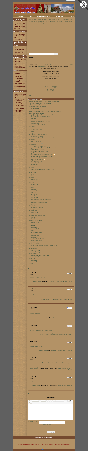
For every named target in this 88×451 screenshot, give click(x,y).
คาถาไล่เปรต (31, 182)
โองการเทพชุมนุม (32, 126)
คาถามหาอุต (31, 187)
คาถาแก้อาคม (32, 166)
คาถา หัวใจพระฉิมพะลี (34, 257)
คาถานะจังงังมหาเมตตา (34, 235)
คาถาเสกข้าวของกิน (33, 190)
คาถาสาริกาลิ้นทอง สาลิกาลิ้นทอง (36, 159)
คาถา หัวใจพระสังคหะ (33, 253)
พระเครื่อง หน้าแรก (20, 16)
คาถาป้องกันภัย (32, 219)
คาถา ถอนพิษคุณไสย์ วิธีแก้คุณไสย (36, 238)
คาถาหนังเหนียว (32, 172)
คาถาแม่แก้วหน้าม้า (33, 144)
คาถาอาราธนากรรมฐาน (34, 222)
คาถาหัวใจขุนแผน (33, 248)
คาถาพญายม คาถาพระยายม (35, 141)
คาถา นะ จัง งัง (32, 258)
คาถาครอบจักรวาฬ (33, 185)
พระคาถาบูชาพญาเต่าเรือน (35, 143)
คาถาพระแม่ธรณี (32, 118)
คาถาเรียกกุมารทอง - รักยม (35, 209)
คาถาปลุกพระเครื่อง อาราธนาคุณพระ (37, 215)
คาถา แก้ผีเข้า (32, 263)
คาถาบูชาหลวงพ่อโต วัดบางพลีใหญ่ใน (37, 124)
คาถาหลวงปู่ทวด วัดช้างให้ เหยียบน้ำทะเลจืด (38, 151)
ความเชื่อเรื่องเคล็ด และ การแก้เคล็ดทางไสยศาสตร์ (40, 103)
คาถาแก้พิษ (31, 167)
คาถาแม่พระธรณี (32, 119)
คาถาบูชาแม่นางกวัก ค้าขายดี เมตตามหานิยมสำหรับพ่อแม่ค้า (42, 147)
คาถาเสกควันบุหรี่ (32, 192)
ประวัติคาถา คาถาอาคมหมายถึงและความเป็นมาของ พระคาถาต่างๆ (44, 101)
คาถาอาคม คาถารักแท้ (34, 228)
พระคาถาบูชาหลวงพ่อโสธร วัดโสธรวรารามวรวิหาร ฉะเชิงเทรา (43, 138)
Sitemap (72, 16)
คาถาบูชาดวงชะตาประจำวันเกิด (36, 136)
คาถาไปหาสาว (32, 205)
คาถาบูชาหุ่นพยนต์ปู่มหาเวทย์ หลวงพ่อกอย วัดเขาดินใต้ (41, 114)
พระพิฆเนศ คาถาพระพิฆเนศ (35, 128)
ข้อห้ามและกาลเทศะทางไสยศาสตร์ (36, 105)
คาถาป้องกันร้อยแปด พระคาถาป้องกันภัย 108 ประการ (40, 199)
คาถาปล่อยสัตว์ (32, 224)
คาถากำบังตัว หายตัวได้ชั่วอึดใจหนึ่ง (37, 207)
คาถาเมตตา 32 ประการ (34, 197)
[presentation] (49, 428)
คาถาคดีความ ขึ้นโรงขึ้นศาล (35, 162)
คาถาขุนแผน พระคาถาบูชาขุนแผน (36, 149)
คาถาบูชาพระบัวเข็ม (33, 184)
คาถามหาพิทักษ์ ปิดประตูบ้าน (35, 252)
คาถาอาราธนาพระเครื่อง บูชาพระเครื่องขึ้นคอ (39, 255)
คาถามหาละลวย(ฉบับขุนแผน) (35, 232)
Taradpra (30, 16)
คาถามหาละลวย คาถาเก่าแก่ (35, 233)
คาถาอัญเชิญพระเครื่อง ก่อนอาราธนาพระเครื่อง (39, 116)
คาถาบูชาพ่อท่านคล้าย (34, 152)
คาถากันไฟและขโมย (33, 164)
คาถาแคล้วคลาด (32, 171)
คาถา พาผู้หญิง (32, 195)
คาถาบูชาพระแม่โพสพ (34, 108)
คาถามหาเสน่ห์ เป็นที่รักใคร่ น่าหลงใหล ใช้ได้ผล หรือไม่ (41, 156)
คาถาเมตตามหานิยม (33, 247)
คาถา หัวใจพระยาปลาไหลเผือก (35, 240)
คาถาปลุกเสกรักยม (33, 210)
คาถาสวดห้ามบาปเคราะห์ (34, 179)
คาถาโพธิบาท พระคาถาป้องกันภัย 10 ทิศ (38, 134)
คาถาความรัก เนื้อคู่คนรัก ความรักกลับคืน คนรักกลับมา (41, 154)
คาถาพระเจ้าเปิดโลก (33, 227)
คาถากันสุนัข (31, 177)
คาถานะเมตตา (32, 200)
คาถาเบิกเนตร (32, 225)
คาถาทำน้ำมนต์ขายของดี (34, 250)
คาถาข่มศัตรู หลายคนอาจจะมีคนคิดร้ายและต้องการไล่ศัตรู (42, 169)
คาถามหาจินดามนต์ (33, 194)
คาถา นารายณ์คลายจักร (34, 242)
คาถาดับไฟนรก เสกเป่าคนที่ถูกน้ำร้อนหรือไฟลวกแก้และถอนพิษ (43, 245)
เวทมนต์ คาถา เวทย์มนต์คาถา (35, 129)
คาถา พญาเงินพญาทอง (34, 133)
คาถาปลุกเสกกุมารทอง (34, 212)
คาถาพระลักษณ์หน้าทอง (34, 123)
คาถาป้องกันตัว (32, 176)
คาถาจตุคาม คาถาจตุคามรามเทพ (36, 109)
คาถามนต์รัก (31, 131)
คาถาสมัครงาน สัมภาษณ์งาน (35, 157)
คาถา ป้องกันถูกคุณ (33, 260)
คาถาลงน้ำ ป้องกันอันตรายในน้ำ (36, 161)
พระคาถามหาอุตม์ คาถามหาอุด (36, 262)
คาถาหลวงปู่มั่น (32, 139)
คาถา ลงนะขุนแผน (33, 214)
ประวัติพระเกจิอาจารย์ (61, 16)
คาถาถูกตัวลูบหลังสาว (33, 204)
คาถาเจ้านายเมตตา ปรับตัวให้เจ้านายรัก (37, 146)
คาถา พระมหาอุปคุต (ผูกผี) (34, 243)
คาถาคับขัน (31, 174)
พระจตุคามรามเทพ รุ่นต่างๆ (43, 16)
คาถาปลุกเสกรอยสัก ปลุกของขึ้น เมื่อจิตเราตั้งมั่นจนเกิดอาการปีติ (43, 181)
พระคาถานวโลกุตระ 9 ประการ (35, 220)
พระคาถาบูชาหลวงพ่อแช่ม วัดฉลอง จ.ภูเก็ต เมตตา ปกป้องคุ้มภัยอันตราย (45, 111)
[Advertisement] (51, 28)
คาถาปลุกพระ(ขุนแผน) (34, 237)
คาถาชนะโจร (32, 217)
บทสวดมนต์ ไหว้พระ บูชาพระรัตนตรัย (37, 113)
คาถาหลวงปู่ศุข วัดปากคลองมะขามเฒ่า (37, 106)
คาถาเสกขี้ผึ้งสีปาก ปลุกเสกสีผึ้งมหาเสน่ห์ (38, 202)
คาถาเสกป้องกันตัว (33, 189)
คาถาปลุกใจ (31, 230)
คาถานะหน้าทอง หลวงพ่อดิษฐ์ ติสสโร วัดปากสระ (39, 121)
